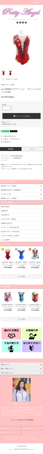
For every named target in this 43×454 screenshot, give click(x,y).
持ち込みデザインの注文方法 (10, 231)
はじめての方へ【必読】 (8, 219)
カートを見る (26, 428)
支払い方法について (14, 437)
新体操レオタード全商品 (11, 79)
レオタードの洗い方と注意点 (10, 235)
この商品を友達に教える (8, 136)
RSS (33, 439)
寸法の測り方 (5, 215)
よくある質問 (5, 240)
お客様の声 (4, 211)
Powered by (21, 449)
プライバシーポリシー (24, 439)
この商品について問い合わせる (9, 139)
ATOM (36, 439)
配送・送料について (25, 437)
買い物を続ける (5, 141)
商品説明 (10, 149)
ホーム (3, 79)
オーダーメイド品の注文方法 (10, 227)
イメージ (32, 149)
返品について (5, 122)
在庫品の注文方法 (6, 223)
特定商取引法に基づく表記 (9, 124)
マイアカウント (5, 428)
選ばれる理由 (5, 206)
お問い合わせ (4, 432)
